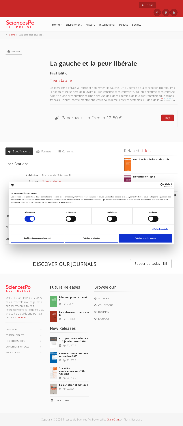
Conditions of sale (17, 346)
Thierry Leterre (61, 80)
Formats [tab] (44, 151)
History (90, 24)
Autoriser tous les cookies (145, 238)
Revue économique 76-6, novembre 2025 (73, 355)
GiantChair (113, 419)
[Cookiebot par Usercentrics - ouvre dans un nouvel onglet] (156, 185)
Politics (123, 24)
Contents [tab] (66, 151)
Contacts (12, 329)
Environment (74, 24)
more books (59, 400)
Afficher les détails (160, 229)
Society (136, 24)
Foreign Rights (15, 335)
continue (20, 317)
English (147, 5)
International (107, 24)
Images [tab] (14, 51)
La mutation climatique (73, 384)
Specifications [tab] (19, 151)
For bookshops (15, 341)
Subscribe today (151, 263)
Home (56, 24)
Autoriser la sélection (91, 238)
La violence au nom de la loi (74, 314)
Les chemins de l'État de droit (151, 159)
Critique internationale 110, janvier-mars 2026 (73, 340)
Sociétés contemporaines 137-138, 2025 (72, 371)
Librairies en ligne (144, 176)
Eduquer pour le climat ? (73, 299)
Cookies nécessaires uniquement (37, 238)
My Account (13, 352)
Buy (167, 117)
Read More (167, 98)
